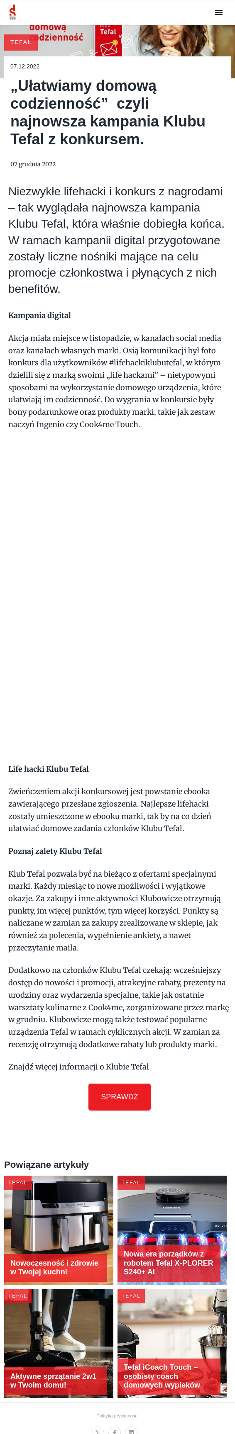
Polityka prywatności (117, 1410)
